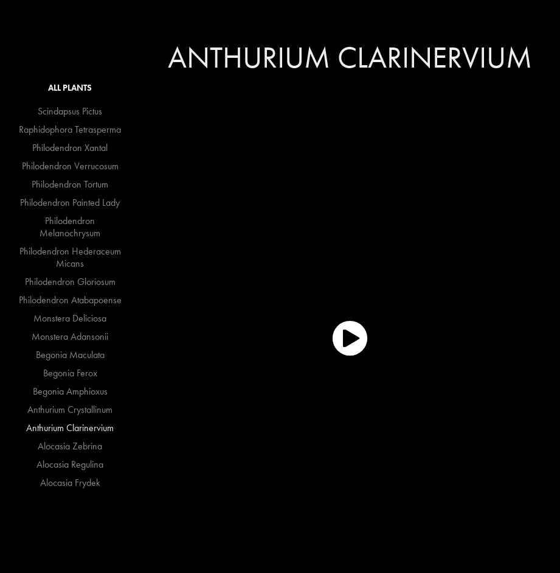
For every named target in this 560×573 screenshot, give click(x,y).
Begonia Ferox (70, 373)
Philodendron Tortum (70, 184)
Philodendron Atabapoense (70, 300)
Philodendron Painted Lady (70, 202)
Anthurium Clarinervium (70, 428)
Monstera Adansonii (70, 336)
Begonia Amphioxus (70, 391)
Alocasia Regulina (69, 464)
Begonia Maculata (70, 354)
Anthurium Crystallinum (69, 409)
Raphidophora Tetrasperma (70, 129)
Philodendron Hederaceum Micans (70, 257)
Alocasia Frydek (70, 482)
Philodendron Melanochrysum (70, 227)
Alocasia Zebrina (70, 446)
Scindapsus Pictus (70, 111)
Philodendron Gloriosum (70, 281)
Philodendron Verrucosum (70, 166)
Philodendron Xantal (70, 147)
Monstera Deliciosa (69, 318)
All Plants (70, 88)
